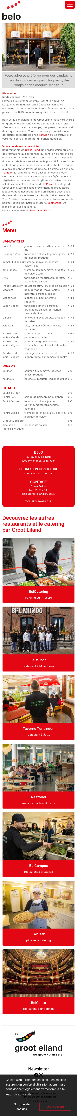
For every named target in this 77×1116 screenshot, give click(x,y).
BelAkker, (48, 184)
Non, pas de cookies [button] (22, 1107)
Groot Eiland (32, 149)
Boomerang (54, 202)
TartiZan (44, 134)
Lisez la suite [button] (23, 1094)
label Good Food (40, 210)
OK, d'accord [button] (55, 1106)
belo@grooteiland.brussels (38, 493)
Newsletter (38, 1069)
